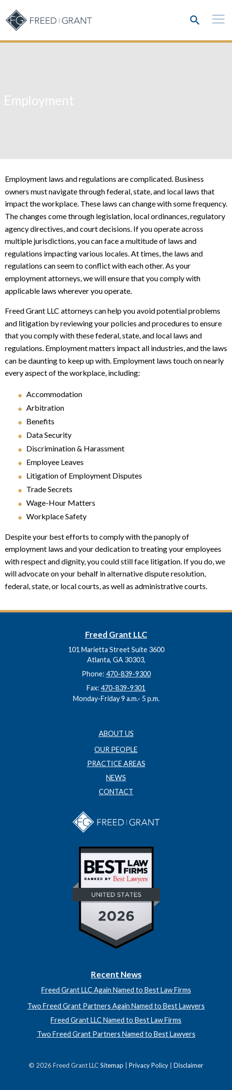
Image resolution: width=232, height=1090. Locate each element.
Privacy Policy (148, 1065)
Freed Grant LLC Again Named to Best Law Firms (116, 990)
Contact (116, 791)
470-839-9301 (123, 688)
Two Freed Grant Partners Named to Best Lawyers (116, 1034)
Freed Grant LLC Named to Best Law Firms (116, 1020)
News (116, 777)
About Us (116, 733)
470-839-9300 (128, 674)
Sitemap (112, 1065)
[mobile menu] (214, 17)
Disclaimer (188, 1065)
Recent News (116, 974)
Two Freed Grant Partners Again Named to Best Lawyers (116, 1006)
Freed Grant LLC (116, 634)
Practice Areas (116, 763)
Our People (116, 749)
